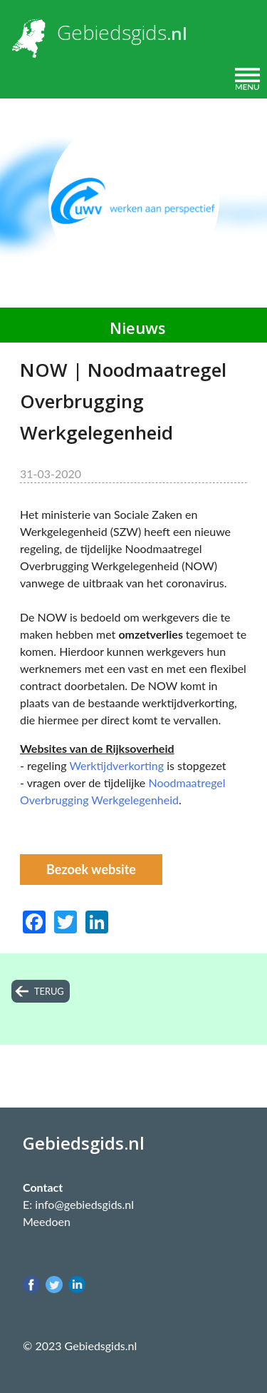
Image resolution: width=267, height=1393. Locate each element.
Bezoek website (91, 869)
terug (49, 991)
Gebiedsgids (112, 32)
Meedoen (46, 1221)
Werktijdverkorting (118, 765)
